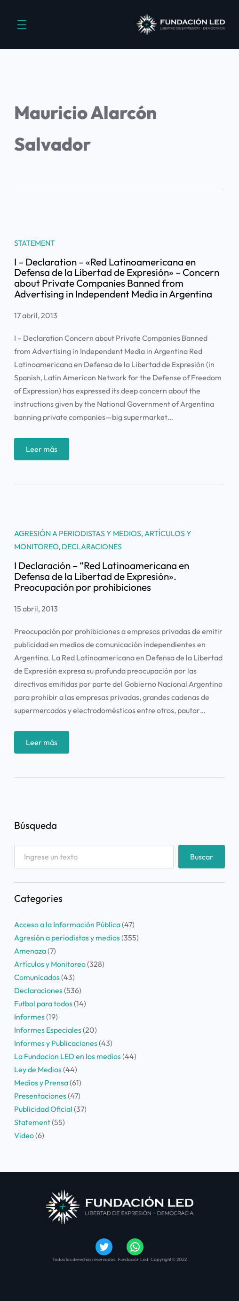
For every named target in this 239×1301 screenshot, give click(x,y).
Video (24, 1135)
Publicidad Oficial (43, 1109)
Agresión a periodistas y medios (77, 533)
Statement (34, 243)
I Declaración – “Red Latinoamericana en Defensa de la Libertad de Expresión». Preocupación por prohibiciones (101, 576)
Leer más (45, 451)
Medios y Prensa (41, 1082)
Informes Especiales (47, 1030)
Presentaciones (40, 1095)
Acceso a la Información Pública (67, 924)
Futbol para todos (43, 1003)
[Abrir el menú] (22, 24)
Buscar (201, 856)
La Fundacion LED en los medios (67, 1056)
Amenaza (30, 951)
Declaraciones (92, 546)
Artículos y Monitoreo (50, 964)
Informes (29, 1016)
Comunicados (37, 977)
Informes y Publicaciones (55, 1043)
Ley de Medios (38, 1069)
